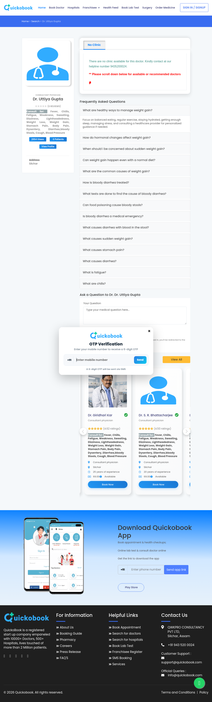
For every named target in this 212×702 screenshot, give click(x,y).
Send (140, 360)
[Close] (149, 331)
